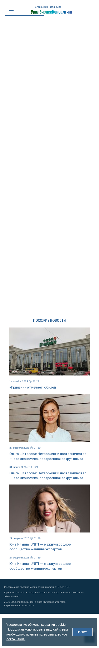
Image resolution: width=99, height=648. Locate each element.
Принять (82, 632)
